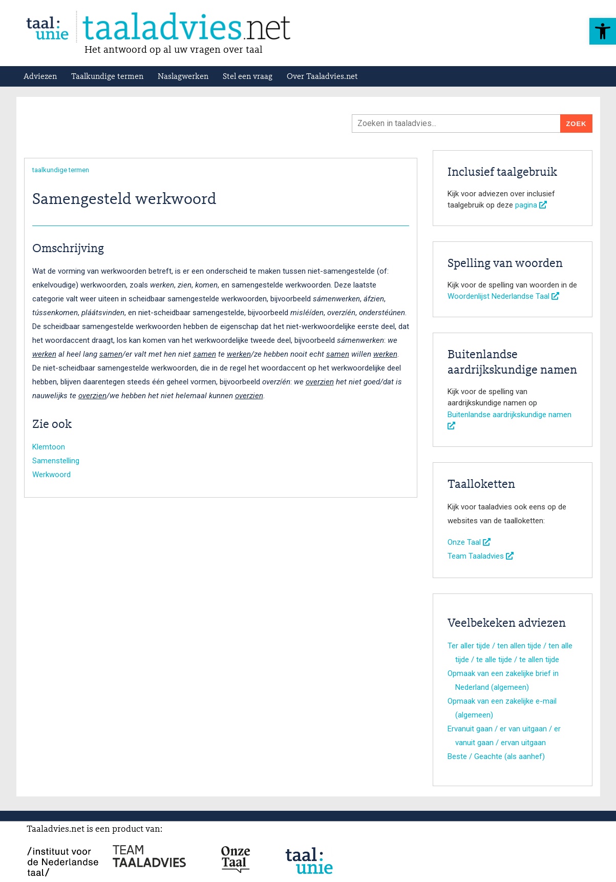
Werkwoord (51, 474)
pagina (531, 205)
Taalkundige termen (107, 77)
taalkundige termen (60, 170)
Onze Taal (469, 542)
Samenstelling (55, 460)
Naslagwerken (183, 77)
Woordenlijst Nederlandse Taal (503, 296)
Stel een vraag (247, 77)
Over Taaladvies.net (322, 77)
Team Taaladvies (481, 556)
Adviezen (40, 77)
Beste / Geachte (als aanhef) (496, 756)
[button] (602, 31)
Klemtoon (48, 447)
